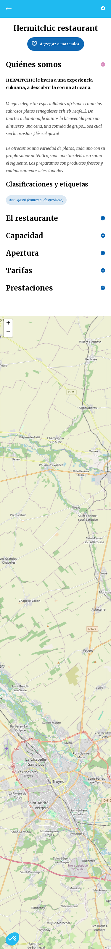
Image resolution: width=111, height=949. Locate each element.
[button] (12, 939)
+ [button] (8, 323)
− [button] (8, 332)
